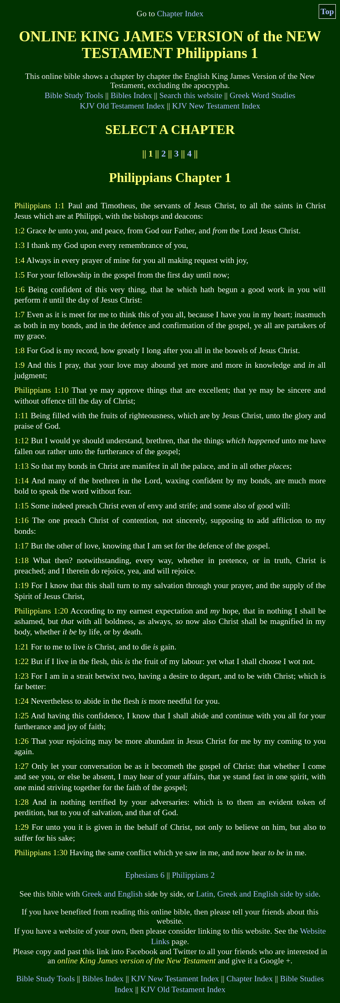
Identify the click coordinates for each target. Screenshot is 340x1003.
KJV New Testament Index (216, 105)
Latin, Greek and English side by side (257, 893)
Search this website (191, 95)
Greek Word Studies (262, 95)
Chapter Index (180, 13)
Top (327, 11)
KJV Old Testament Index (122, 105)
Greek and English (112, 893)
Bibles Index (131, 95)
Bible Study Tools (74, 95)
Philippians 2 (193, 875)
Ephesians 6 (145, 875)
